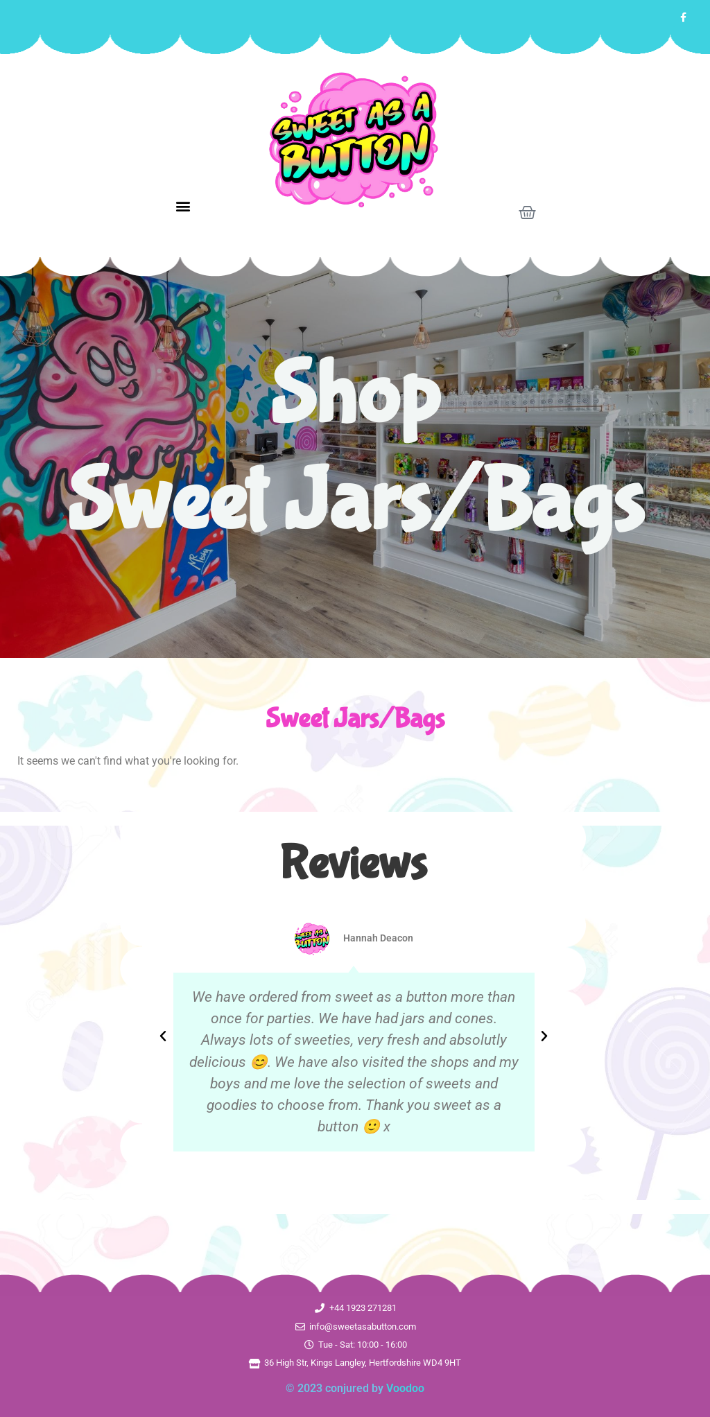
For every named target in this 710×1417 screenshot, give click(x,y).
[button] (182, 206)
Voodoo (405, 1388)
